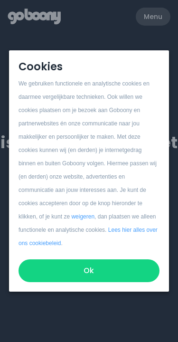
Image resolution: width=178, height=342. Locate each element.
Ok (89, 270)
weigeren (83, 216)
